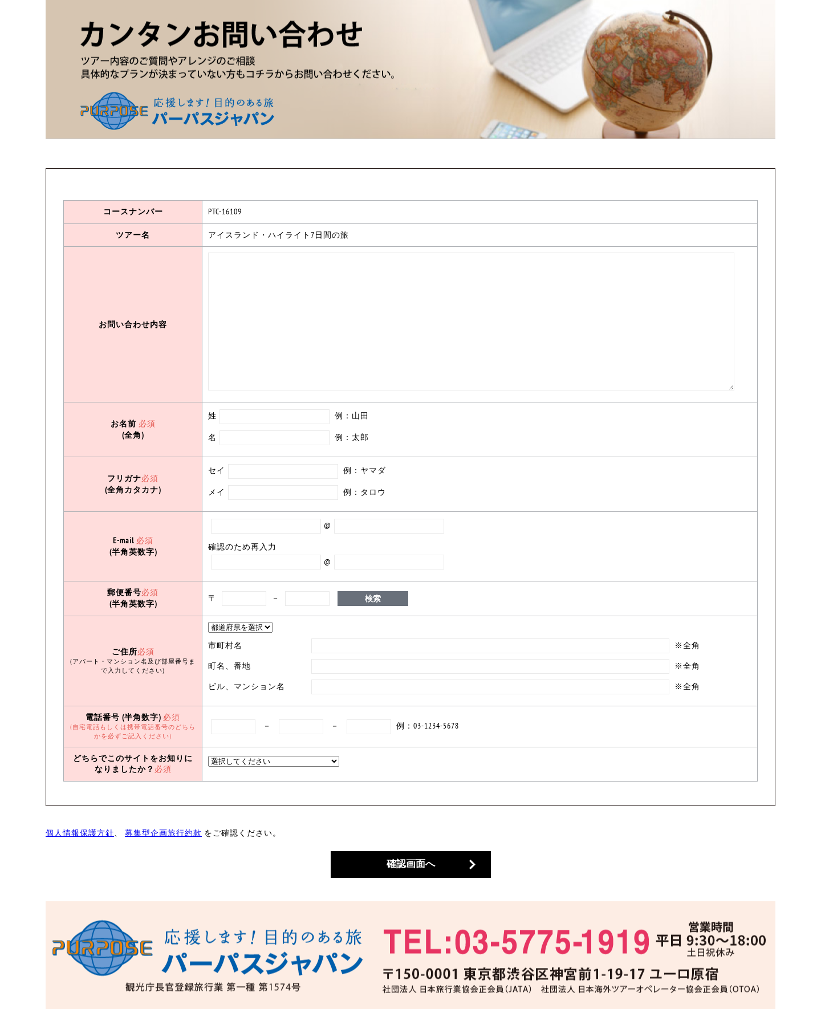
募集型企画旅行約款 (163, 833)
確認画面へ (411, 864)
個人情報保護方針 (80, 833)
